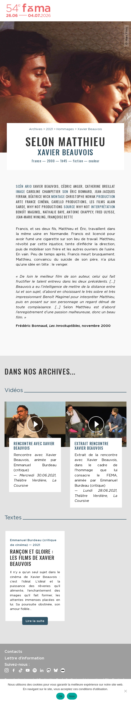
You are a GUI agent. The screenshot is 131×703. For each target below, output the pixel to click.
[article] (35, 447)
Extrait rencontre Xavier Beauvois (92, 446)
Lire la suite (35, 621)
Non (72, 696)
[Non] (125, 691)
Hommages (65, 129)
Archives (35, 129)
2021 (49, 129)
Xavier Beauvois (90, 129)
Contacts (13, 651)
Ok (60, 696)
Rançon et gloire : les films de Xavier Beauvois (32, 557)
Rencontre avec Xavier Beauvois (34, 446)
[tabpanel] (35, 576)
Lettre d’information (24, 658)
